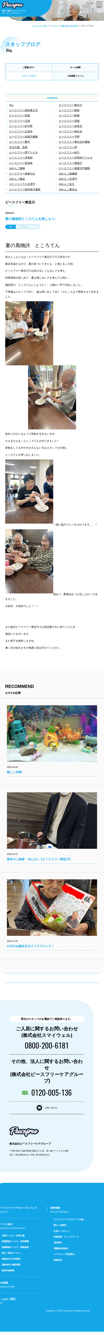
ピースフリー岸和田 (21, 157)
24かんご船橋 (17, 168)
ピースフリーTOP (39, 26)
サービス (54, 26)
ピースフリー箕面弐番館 (23, 136)
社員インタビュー (62, 1234)
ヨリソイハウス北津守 (22, 184)
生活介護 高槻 (18, 147)
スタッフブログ (28, 76)
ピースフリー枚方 (69, 152)
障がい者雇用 (60, 1228)
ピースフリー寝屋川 (70, 163)
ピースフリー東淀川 (70, 105)
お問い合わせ (51, 1109)
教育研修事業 (8, 1273)
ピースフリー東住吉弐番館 (74, 142)
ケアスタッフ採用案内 (64, 1257)
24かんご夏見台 (68, 189)
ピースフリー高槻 (69, 121)
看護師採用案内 (61, 1251)
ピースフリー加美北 (70, 126)
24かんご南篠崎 (68, 173)
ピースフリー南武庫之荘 (23, 110)
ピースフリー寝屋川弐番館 (74, 168)
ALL (11, 105)
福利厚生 (58, 1246)
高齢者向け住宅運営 (69, 26)
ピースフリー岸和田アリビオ (76, 157)
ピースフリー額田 (69, 110)
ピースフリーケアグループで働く (69, 1222)
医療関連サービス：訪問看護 (15, 1244)
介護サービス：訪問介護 (13, 1239)
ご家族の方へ (29, 67)
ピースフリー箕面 (19, 115)
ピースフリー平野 (69, 136)
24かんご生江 (67, 184)
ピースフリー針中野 (21, 126)
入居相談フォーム (75, 76)
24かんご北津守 (68, 179)
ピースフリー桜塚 (69, 115)
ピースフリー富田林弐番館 (24, 189)
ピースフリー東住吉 (70, 131)
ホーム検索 (75, 67)
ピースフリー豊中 (19, 142)
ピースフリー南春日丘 (22, 173)
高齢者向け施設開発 (11, 1268)
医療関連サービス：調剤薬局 (15, 1250)
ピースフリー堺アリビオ (23, 152)
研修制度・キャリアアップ (66, 1240)
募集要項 (58, 1263)
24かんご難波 (17, 179)
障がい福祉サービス (11, 1256)
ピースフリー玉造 (19, 121)
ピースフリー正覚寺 (21, 131)
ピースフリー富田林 (21, 163)
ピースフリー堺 (68, 147)
